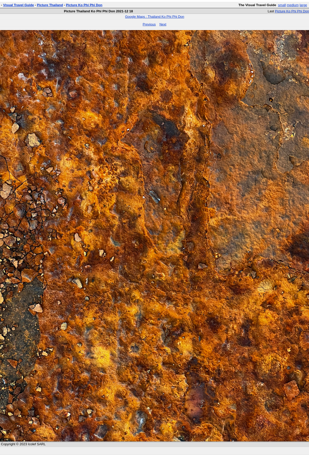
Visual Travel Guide (18, 5)
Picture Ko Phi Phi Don (84, 5)
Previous (149, 24)
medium (293, 5)
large (303, 5)
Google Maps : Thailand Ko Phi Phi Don (154, 17)
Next (162, 24)
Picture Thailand (50, 5)
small (282, 5)
